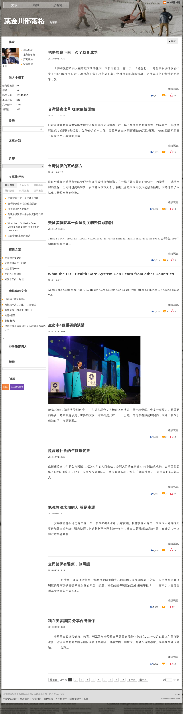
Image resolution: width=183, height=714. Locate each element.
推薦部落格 (29, 54)
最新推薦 (38, 185)
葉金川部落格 (24, 21)
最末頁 (143, 679)
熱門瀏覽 (9, 190)
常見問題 (36, 698)
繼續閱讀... (174, 89)
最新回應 (24, 185)
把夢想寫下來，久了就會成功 (73, 53)
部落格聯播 (17, 387)
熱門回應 (24, 190)
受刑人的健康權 (13, 273)
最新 (173, 41)
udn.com (176, 698)
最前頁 (53, 679)
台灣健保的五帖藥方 (65, 166)
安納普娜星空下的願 (15, 263)
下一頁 (131, 679)
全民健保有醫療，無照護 (69, 564)
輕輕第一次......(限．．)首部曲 (20, 304)
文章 (14, 5)
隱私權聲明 (75, 698)
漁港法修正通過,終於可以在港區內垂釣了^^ (25, 328)
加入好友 (28, 50)
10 (122, 679)
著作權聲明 (61, 698)
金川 (4, 66)
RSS (5, 387)
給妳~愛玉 (10, 315)
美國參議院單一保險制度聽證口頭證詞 (80, 223)
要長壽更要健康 (13, 257)
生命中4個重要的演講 (66, 325)
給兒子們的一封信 (14, 279)
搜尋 (41, 128)
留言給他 (28, 64)
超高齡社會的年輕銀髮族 (69, 451)
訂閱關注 (28, 59)
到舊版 (53, 22)
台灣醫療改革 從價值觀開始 (71, 109)
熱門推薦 (38, 190)
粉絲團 (6, 711)
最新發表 (9, 185)
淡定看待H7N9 (12, 268)
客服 (86, 698)
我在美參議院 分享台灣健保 (71, 621)
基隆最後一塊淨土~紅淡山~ (19, 310)
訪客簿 (58, 5)
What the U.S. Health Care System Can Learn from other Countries (111, 274)
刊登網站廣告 (10, 698)
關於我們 (24, 698)
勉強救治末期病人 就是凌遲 (71, 507)
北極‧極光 (10, 320)
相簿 (36, 5)
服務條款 (48, 698)
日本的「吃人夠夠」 (15, 299)
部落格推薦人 (18, 346)
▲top (177, 694)
